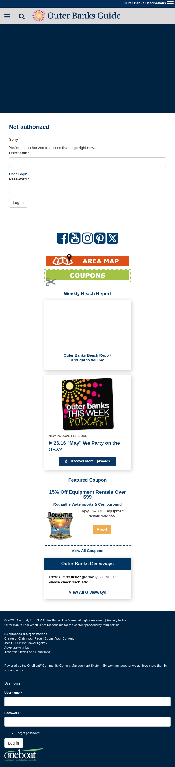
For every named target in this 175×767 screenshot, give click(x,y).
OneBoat (34, 665)
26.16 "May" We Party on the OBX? (84, 446)
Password (19, 179)
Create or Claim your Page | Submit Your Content (39, 638)
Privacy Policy (116, 620)
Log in (18, 202)
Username (19, 153)
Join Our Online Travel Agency (25, 643)
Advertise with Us (16, 647)
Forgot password (28, 733)
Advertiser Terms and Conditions (27, 652)
